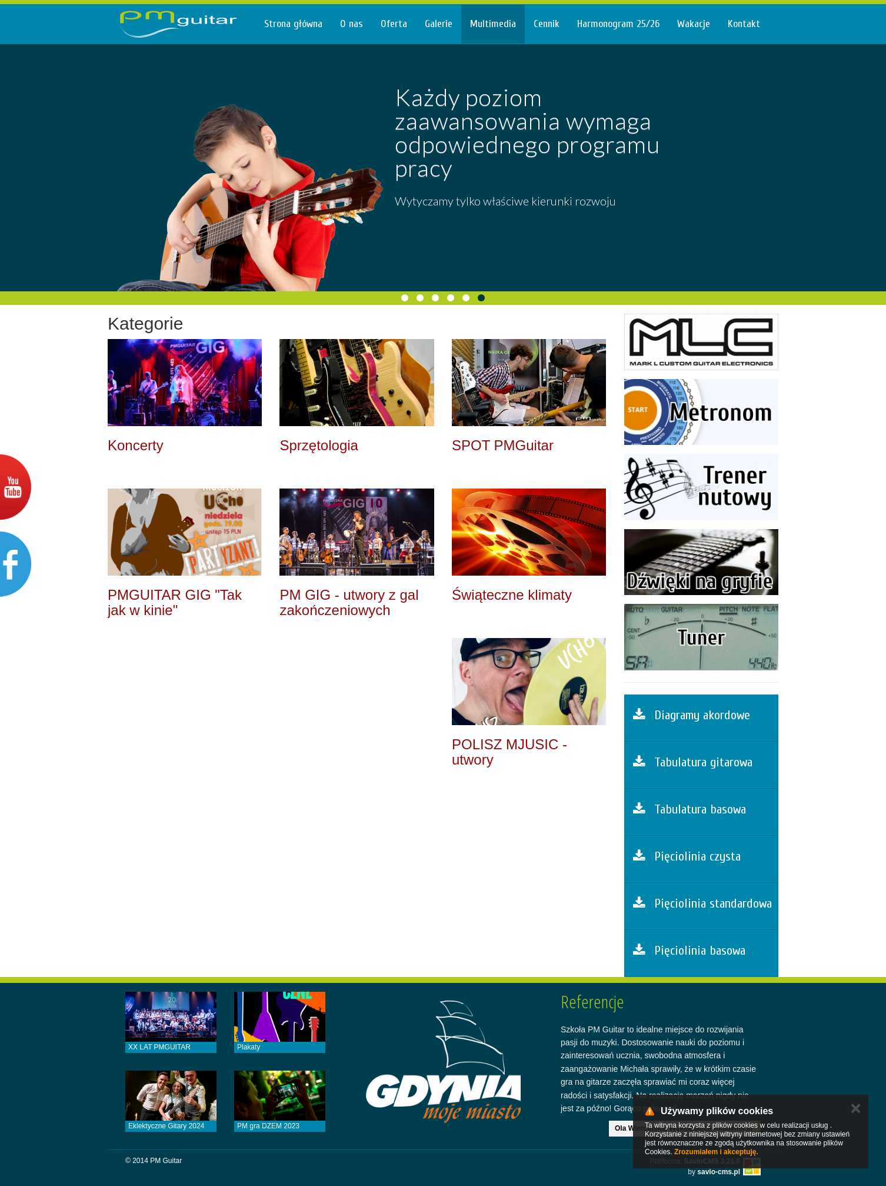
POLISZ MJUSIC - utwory (509, 752)
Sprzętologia (318, 445)
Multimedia (493, 24)
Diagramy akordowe (691, 715)
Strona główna (293, 24)
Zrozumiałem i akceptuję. (716, 1152)
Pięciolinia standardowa (702, 903)
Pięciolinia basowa (689, 950)
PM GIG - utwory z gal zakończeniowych (348, 602)
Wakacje (693, 24)
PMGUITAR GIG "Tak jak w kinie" (175, 602)
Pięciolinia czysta (687, 856)
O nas (351, 24)
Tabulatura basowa (689, 809)
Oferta (394, 24)
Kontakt (744, 24)
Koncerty (136, 445)
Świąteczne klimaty (512, 595)
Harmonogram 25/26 (618, 24)
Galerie (438, 24)
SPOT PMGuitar (503, 445)
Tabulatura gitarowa (692, 762)
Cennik (546, 24)
